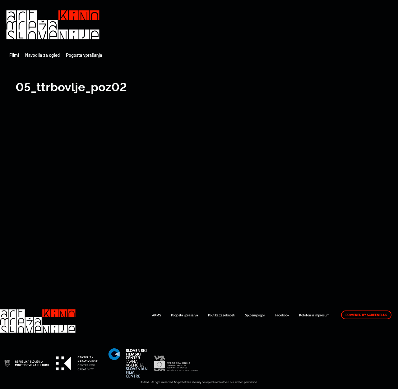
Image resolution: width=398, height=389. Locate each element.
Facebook (282, 315)
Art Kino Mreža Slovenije (53, 25)
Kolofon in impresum (314, 315)
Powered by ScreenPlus (366, 315)
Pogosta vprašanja (84, 55)
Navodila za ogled (42, 55)
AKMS (156, 315)
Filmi (14, 55)
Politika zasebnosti (221, 315)
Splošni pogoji (255, 315)
